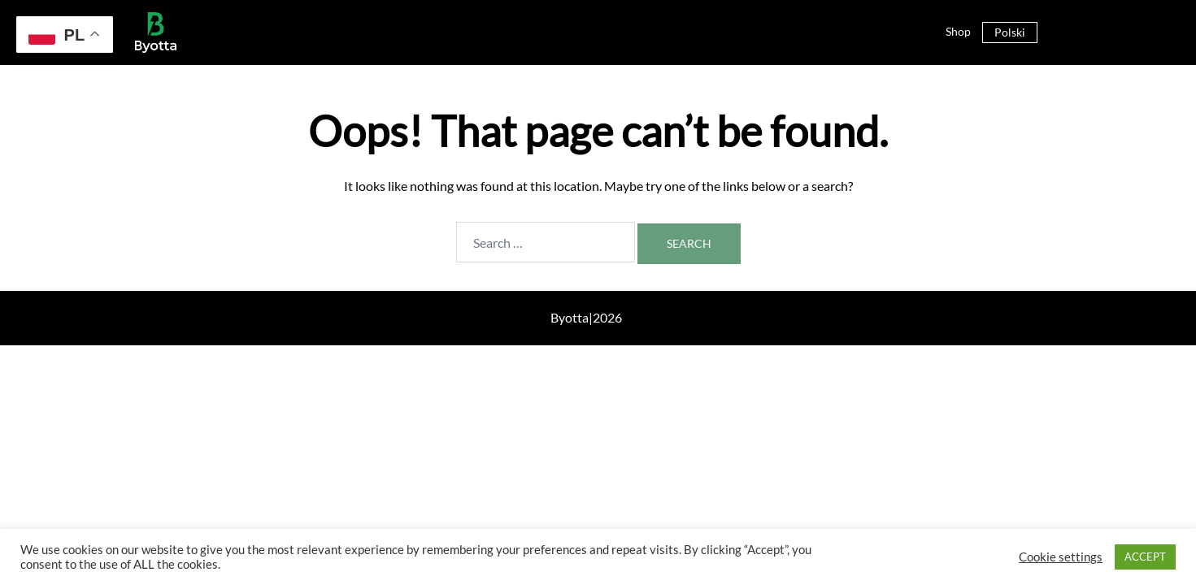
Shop (958, 31)
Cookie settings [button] (1060, 557)
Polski (1009, 32)
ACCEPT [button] (1145, 556)
